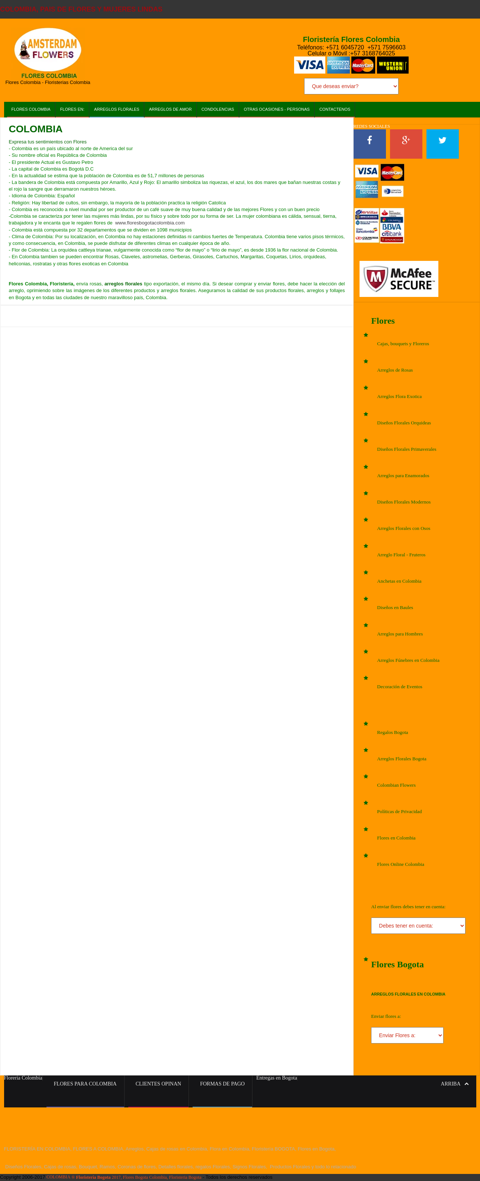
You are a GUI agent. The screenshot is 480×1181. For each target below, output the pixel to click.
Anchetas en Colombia (399, 581)
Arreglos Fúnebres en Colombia (408, 660)
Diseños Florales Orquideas (404, 423)
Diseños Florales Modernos (403, 502)
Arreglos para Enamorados (403, 475)
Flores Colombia (31, 109)
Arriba (455, 1084)
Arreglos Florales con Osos (403, 528)
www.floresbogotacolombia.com (149, 223)
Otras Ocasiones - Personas (277, 109)
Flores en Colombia (396, 838)
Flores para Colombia (85, 1084)
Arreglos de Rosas (394, 370)
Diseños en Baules (395, 607)
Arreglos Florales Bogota (401, 758)
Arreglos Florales (116, 109)
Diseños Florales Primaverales (406, 449)
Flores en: (72, 109)
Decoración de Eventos (399, 686)
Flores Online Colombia (400, 864)
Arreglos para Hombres (399, 634)
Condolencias (218, 109)
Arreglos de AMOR (170, 109)
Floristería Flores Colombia (351, 39)
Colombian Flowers (396, 785)
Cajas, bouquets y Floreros (403, 343)
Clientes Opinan (158, 1084)
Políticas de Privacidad (399, 811)
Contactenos (335, 109)
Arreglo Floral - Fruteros (401, 554)
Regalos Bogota (392, 732)
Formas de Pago (222, 1084)
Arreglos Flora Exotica (399, 396)
